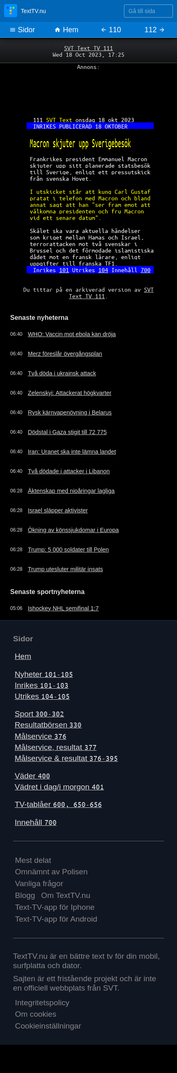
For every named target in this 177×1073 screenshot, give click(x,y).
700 (145, 269)
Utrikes (42, 696)
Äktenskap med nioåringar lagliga (71, 491)
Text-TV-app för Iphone (55, 907)
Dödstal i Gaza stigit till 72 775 (67, 432)
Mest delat (33, 860)
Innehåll (36, 822)
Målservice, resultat (56, 747)
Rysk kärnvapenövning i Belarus (70, 412)
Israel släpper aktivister (58, 510)
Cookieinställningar (48, 1026)
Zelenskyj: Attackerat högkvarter (69, 393)
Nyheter (44, 674)
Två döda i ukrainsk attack (62, 373)
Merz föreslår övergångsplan (65, 353)
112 (154, 30)
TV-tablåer (58, 804)
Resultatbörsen (48, 725)
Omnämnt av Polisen (51, 871)
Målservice (40, 736)
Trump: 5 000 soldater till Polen (68, 549)
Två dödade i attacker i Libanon (69, 471)
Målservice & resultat (66, 758)
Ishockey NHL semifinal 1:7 (63, 608)
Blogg (25, 895)
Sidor (22, 30)
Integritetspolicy (42, 1002)
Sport (39, 713)
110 (110, 30)
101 (64, 269)
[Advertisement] (88, 90)
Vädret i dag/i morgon (59, 787)
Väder (32, 775)
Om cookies (35, 1014)
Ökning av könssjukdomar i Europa (73, 530)
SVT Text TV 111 (88, 47)
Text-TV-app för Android (56, 919)
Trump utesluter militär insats (65, 569)
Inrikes (42, 685)
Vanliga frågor (39, 883)
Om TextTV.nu (66, 895)
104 (103, 269)
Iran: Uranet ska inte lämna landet (72, 451)
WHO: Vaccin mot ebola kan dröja (72, 334)
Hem (66, 30)
